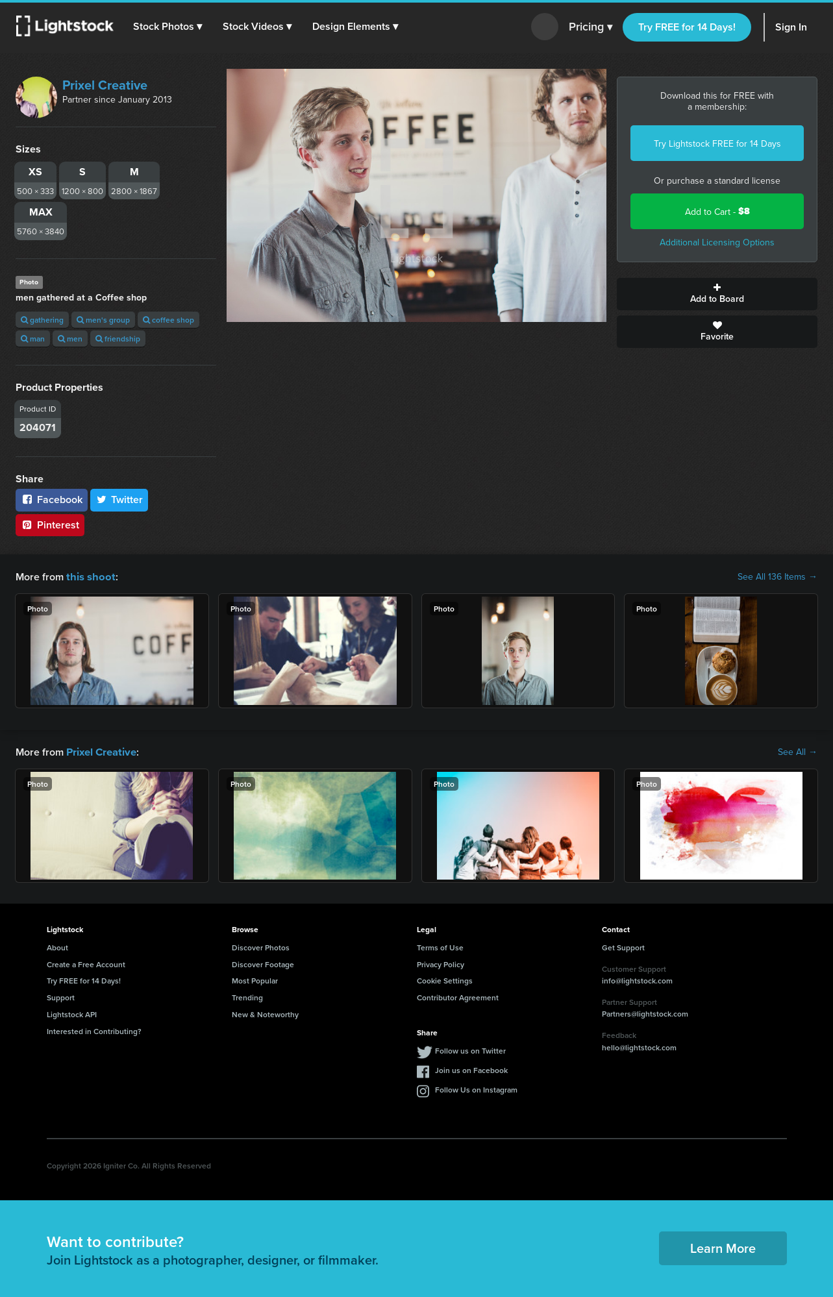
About (57, 946)
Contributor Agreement (458, 996)
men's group (103, 319)
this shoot (89, 576)
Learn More (723, 1246)
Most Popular (255, 979)
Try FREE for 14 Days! (687, 26)
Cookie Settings (445, 979)
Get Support (623, 946)
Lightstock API (72, 1013)
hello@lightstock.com (639, 1046)
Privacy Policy (440, 963)
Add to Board (717, 294)
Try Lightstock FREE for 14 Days (717, 143)
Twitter (119, 499)
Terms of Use (440, 946)
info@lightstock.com (637, 979)
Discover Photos (261, 946)
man (33, 338)
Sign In (791, 26)
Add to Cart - (717, 211)
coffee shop (168, 319)
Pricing (590, 27)
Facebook (51, 499)
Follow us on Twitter (470, 1049)
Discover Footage (263, 963)
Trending (247, 996)
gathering (42, 319)
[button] (168, 27)
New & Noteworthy (265, 1013)
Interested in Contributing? (94, 1029)
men (70, 338)
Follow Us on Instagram (476, 1088)
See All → (797, 751)
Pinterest (50, 524)
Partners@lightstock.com (645, 1012)
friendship (117, 338)
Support (61, 996)
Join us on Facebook (471, 1068)
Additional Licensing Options (717, 242)
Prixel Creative (104, 84)
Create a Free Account (86, 963)
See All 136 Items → (777, 576)
